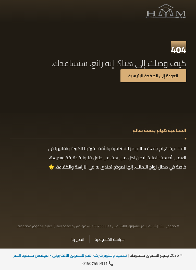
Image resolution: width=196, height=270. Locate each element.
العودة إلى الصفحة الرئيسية (153, 76)
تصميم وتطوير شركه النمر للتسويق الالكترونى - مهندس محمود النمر (70, 255)
